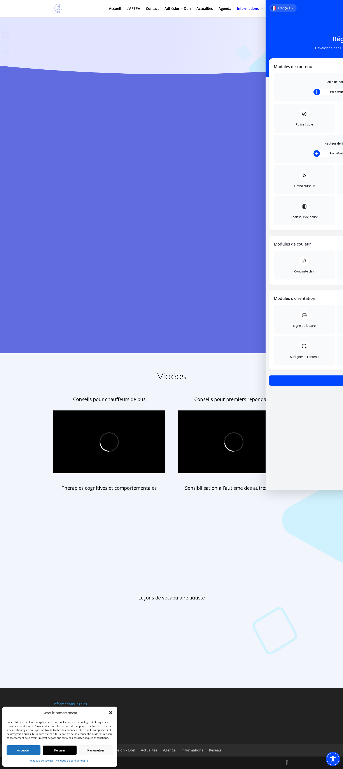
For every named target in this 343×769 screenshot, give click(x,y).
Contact (152, 9)
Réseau (275, 9)
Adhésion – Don (177, 9)
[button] (110, 713)
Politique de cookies (42, 760)
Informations (248, 9)
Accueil (115, 9)
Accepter (23, 750)
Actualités (204, 9)
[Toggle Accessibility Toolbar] (333, 759)
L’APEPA (133, 9)
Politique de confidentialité (72, 760)
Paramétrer (95, 750)
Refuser (59, 750)
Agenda (225, 9)
